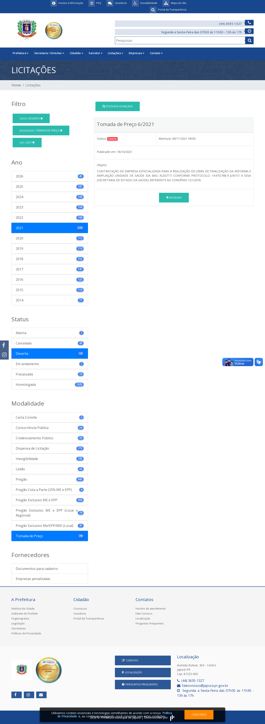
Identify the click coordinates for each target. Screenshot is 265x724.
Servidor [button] (95, 53)
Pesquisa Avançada (117, 106)
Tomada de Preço (41, 130)
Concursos (80, 608)
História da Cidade (23, 608)
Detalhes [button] (174, 197)
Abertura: (165, 139)
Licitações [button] (115, 53)
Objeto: (102, 165)
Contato (130, 660)
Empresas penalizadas (33, 578)
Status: (101, 139)
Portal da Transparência (88, 618)
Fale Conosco (144, 613)
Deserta (31, 118)
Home (16, 85)
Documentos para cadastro (37, 568)
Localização (143, 618)
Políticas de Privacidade (26, 633)
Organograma (20, 618)
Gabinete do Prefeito (24, 613)
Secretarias (18, 628)
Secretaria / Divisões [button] (49, 53)
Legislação (18, 623)
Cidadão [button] (76, 53)
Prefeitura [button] (21, 53)
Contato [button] (156, 53)
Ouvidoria (79, 613)
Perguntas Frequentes (150, 623)
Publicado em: (106, 152)
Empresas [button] (136, 53)
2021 (27, 142)
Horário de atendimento (151, 608)
